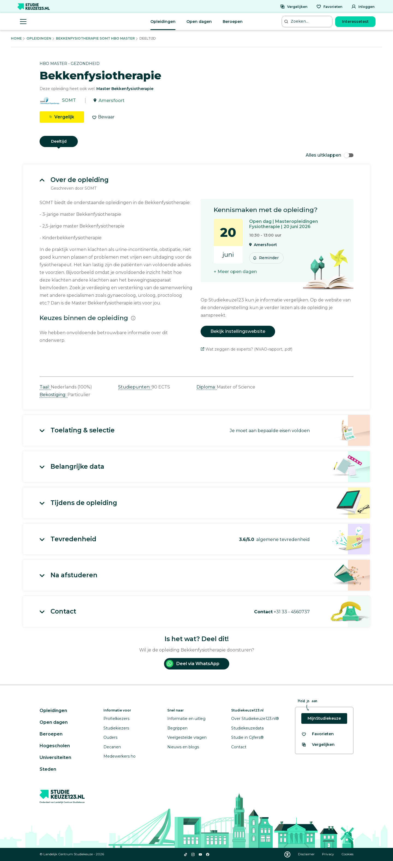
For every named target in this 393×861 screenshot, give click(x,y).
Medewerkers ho (119, 756)
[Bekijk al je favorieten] (317, 734)
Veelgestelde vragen (187, 737)
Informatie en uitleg (186, 718)
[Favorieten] (329, 6)
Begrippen (177, 728)
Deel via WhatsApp (192, 663)
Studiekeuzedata (247, 728)
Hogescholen (55, 745)
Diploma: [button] (206, 387)
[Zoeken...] (307, 21)
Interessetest (355, 21)
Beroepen (233, 21)
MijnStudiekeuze (324, 718)
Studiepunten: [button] (134, 387)
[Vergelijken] (293, 6)
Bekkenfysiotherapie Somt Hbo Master (95, 38)
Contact (238, 747)
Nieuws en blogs (183, 747)
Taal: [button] (45, 387)
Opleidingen (162, 21)
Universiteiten (55, 757)
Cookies (347, 854)
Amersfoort (111, 100)
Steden (48, 769)
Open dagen (199, 21)
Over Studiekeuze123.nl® (255, 718)
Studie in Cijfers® (247, 737)
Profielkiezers (116, 718)
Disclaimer (306, 854)
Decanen (112, 747)
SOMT (69, 100)
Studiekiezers (116, 728)
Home (16, 38)
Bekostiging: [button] (53, 394)
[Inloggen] (363, 6)
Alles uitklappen (329, 155)
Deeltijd (59, 141)
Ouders (110, 737)
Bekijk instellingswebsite (237, 331)
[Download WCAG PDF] (287, 854)
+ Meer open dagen (235, 271)
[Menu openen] (23, 21)
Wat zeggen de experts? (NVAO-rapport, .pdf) (246, 349)
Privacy (328, 854)
